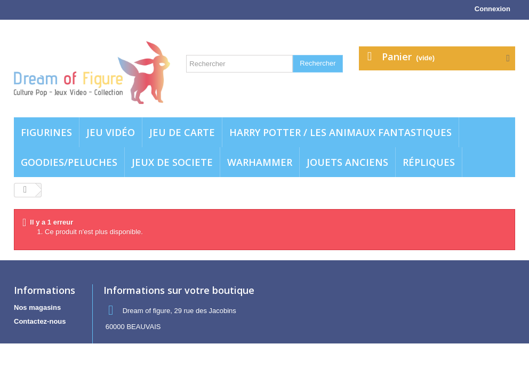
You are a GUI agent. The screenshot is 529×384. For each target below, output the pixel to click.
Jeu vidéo (110, 132)
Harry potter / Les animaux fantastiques (340, 132)
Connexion (492, 9)
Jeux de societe (172, 162)
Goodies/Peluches (69, 162)
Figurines (46, 132)
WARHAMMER (259, 162)
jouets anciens (347, 162)
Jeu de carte (182, 132)
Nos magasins (37, 307)
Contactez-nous (40, 321)
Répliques (429, 162)
